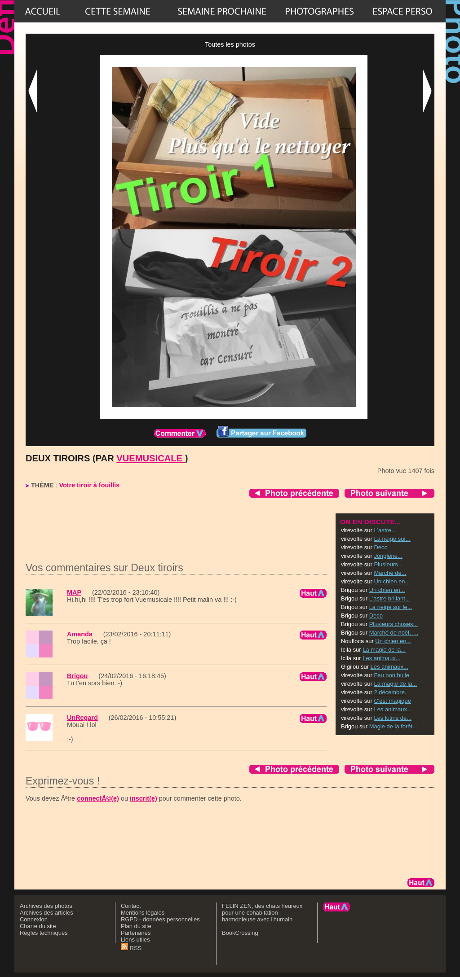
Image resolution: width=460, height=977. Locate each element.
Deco (380, 547)
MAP (74, 592)
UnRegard (82, 717)
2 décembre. (390, 692)
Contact (131, 906)
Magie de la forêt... (393, 726)
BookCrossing (240, 932)
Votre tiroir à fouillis (89, 485)
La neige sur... (392, 538)
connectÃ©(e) (98, 798)
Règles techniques (44, 932)
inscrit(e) (143, 798)
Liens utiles (135, 939)
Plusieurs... (388, 564)
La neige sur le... (390, 607)
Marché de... (390, 573)
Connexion (34, 919)
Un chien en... (392, 581)
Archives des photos (46, 906)
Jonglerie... (388, 555)
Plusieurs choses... (393, 624)
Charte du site (38, 926)
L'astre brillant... (389, 598)
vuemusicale (150, 458)
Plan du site (136, 926)
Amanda (80, 634)
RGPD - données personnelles (160, 919)
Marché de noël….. (393, 632)
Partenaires (135, 932)
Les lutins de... (392, 717)
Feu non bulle (391, 675)
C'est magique (392, 700)
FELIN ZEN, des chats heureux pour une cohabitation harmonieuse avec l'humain (262, 913)
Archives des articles (46, 912)
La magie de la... (384, 649)
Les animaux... (381, 658)
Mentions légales (142, 912)
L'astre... (385, 530)
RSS (131, 948)
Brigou (77, 675)
